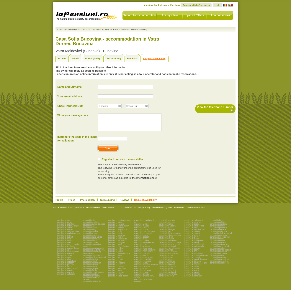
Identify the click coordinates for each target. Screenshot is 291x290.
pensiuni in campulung (66, 264)
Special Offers (194, 15)
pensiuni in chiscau (116, 275)
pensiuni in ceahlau (192, 251)
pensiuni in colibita (115, 251)
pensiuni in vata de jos (219, 248)
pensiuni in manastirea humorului (92, 249)
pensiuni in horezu (115, 255)
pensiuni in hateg (115, 225)
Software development (196, 211)
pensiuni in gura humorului (68, 248)
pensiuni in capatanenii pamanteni (143, 284)
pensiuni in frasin (90, 274)
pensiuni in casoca (141, 240)
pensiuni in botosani (116, 266)
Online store (179, 211)
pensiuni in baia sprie (117, 272)
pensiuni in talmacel (218, 233)
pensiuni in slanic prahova (68, 255)
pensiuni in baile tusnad (92, 240)
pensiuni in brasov (141, 275)
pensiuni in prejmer (192, 240)
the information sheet (144, 181)
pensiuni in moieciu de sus (68, 251)
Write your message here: (73, 115)
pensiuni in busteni (90, 262)
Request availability (154, 58)
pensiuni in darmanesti (193, 257)
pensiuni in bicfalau (192, 235)
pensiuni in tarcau (141, 266)
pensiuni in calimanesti (193, 224)
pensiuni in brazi (115, 248)
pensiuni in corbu (166, 235)
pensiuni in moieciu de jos (68, 229)
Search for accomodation (139, 15)
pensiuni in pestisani (167, 250)
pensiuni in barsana (192, 225)
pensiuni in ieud (114, 268)
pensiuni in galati (166, 231)
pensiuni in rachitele (142, 270)
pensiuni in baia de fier (92, 285)
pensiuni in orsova (90, 268)
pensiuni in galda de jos (219, 266)
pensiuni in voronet (90, 237)
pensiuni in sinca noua (168, 244)
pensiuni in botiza (90, 244)
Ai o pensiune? (220, 15)
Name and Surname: (69, 86)
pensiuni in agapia (90, 235)
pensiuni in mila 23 (116, 240)
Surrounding (114, 58)
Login (217, 5)
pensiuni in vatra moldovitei (145, 253)
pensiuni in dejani (141, 238)
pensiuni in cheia (90, 231)
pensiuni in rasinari (141, 231)
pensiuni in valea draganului (94, 261)
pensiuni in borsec (141, 233)
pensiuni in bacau (191, 227)
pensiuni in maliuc (191, 242)
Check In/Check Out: (70, 105)
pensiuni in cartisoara (66, 277)
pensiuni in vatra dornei (194, 229)
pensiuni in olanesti (218, 246)
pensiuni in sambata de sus (68, 237)
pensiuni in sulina (115, 253)
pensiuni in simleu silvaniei (221, 237)
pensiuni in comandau (168, 277)
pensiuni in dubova (116, 231)
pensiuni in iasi (89, 229)
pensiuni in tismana (167, 268)
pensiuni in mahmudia (92, 266)
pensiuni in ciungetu (167, 233)
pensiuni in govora (166, 279)
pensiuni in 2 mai (141, 227)
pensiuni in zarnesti (65, 240)
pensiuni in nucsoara (167, 224)
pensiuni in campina (218, 261)
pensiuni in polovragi (116, 238)
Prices (75, 58)
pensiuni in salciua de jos (144, 246)
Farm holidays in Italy (141, 211)
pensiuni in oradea (141, 244)
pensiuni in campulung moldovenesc (92, 256)
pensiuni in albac (64, 262)
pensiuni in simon (166, 227)
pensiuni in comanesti (142, 237)
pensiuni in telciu (217, 242)
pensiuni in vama (64, 246)
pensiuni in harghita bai (194, 248)
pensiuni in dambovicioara (119, 257)
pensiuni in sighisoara (66, 250)
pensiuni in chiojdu (141, 277)
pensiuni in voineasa (142, 250)
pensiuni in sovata (64, 225)
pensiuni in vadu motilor (143, 255)
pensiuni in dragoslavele (220, 250)
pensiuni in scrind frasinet (220, 253)
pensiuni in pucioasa (218, 231)
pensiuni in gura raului (66, 268)
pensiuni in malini (191, 272)
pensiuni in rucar (115, 274)
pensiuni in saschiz (141, 259)
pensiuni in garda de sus (67, 272)
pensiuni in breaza (64, 270)
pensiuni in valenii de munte (195, 262)
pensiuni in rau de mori (117, 244)
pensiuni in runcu (115, 259)
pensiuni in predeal (65, 244)
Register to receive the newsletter (122, 162)
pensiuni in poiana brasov (118, 229)
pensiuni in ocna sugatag (169, 248)
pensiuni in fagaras (167, 264)
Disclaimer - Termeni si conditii (87, 211)
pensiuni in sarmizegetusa (93, 275)
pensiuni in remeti (90, 264)
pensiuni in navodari (167, 270)
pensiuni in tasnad (90, 272)
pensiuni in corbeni (90, 246)
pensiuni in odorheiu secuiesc (91, 282)
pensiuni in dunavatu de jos (170, 246)
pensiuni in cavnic (166, 272)
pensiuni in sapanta (116, 227)
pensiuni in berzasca (192, 264)
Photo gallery (92, 58)
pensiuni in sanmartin (193, 279)
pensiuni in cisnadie (192, 261)
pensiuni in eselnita (91, 225)
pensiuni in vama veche (169, 257)
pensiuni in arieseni (65, 233)
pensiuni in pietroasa (142, 274)
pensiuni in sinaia (115, 277)
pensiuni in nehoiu (217, 225)
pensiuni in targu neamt (143, 261)
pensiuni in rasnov (64, 231)
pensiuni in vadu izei (65, 257)
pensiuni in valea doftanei (118, 250)
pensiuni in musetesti (218, 257)
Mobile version (107, 211)
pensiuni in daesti (166, 262)
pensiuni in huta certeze (169, 274)
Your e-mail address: (70, 96)
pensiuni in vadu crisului (194, 250)
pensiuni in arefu (140, 272)
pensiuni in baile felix (65, 227)
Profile (62, 58)
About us (148, 5)
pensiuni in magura (141, 229)
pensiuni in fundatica (218, 255)
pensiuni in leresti (115, 262)
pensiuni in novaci (141, 248)
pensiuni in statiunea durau (170, 238)
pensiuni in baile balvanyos (170, 237)
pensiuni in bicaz (140, 242)
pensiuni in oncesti (217, 244)
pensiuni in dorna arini (92, 242)
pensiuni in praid (64, 242)
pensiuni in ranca (64, 261)
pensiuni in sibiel (89, 224)
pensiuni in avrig (89, 233)
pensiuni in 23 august (168, 255)
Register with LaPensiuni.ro (196, 5)
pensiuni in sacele (217, 229)
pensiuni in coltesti (166, 242)
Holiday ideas (169, 15)
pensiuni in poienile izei (117, 242)
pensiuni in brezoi (217, 224)
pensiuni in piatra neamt (118, 279)
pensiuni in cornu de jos (219, 262)
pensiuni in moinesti (142, 257)
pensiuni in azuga (166, 261)
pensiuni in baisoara (167, 229)
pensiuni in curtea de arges (94, 227)
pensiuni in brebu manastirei (196, 259)
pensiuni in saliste (115, 237)
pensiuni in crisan (64, 259)
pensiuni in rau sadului (219, 264)
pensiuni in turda (166, 259)
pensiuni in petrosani (65, 266)
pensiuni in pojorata (167, 225)
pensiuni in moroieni (65, 275)
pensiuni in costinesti (167, 275)
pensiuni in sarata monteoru (119, 224)
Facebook (175, 5)
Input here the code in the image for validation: (77, 142)
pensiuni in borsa (90, 270)
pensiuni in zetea (166, 253)
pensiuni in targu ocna (143, 251)
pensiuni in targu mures (117, 233)
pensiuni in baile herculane (68, 235)
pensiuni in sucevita (116, 270)
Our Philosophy (161, 5)
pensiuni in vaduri (191, 231)
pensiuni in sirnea (191, 270)
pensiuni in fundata (65, 274)
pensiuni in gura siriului (143, 262)
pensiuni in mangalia (218, 238)
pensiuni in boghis (191, 253)
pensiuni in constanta (218, 227)
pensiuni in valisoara (218, 235)
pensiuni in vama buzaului (169, 251)
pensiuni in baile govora (194, 244)
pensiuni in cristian (217, 251)
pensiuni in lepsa (115, 235)
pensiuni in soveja (191, 274)
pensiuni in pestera (90, 277)
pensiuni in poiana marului (93, 251)
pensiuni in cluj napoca (92, 259)
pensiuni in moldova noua (144, 235)
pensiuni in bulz (190, 255)
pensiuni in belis (64, 238)
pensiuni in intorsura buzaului (146, 268)
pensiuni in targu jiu (192, 238)
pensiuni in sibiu (64, 253)
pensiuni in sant (114, 264)
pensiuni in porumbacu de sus (144, 224)
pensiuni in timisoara (91, 279)
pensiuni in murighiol (116, 246)
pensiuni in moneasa (142, 264)
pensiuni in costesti (192, 237)
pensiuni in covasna (91, 238)
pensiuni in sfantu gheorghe (195, 266)
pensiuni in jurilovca (167, 266)
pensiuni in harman (192, 277)
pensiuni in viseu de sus (220, 240)
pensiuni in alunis (217, 259)
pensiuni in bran (64, 224)
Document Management (162, 211)
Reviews (132, 58)
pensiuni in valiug (191, 246)
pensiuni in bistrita (115, 261)
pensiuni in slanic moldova (93, 253)
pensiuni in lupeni (191, 275)
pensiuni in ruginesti (192, 268)
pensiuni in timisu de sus (194, 233)
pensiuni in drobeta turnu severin (144, 280)
